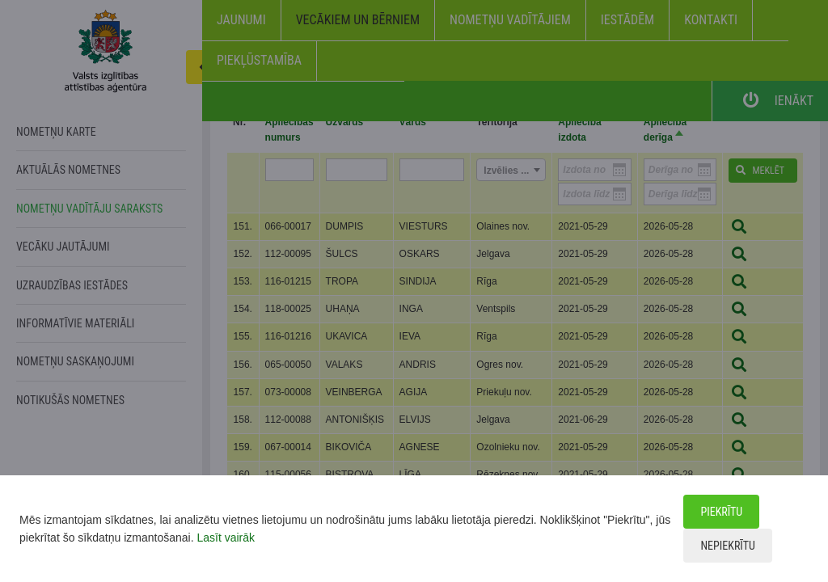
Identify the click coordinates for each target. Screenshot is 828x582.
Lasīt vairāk (225, 537)
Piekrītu (721, 511)
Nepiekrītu (727, 545)
